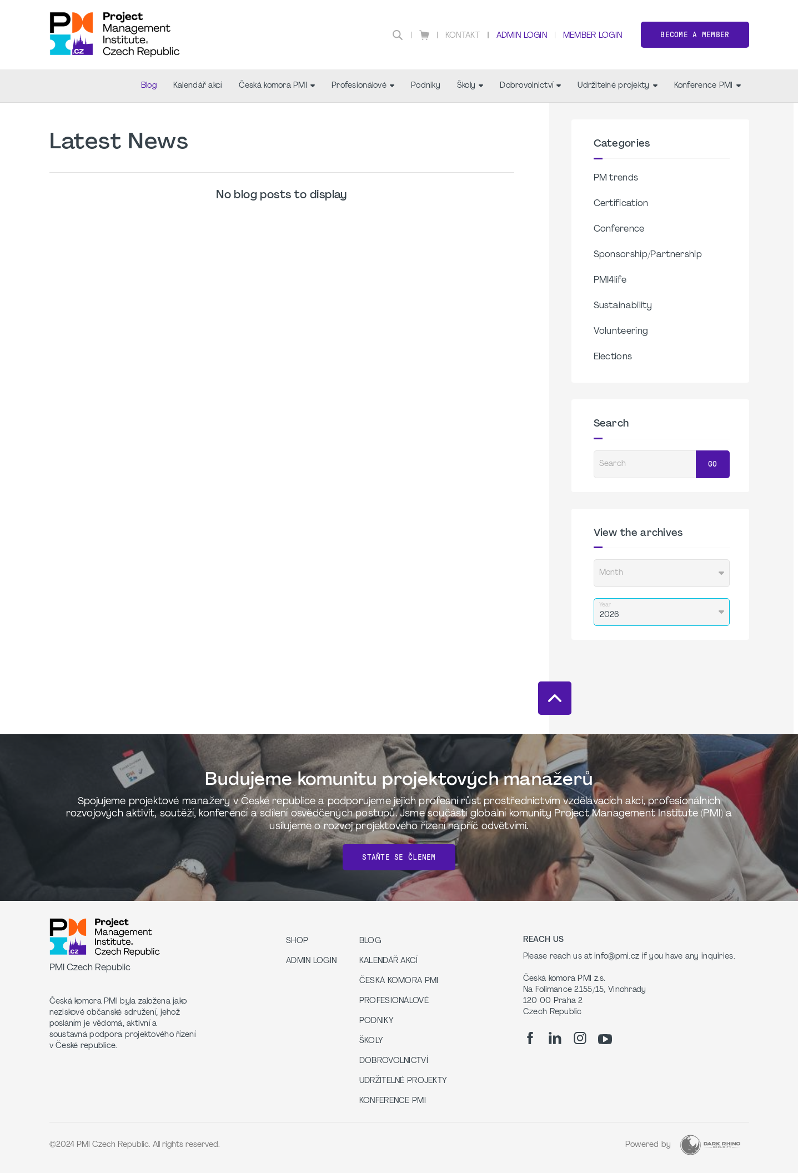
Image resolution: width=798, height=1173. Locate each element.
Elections (613, 357)
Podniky (425, 86)
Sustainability (623, 306)
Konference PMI (707, 86)
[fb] (530, 1038)
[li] (555, 1038)
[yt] (605, 1039)
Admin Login (521, 36)
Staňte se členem (398, 857)
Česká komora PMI (277, 86)
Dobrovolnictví (530, 86)
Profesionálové (363, 86)
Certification (621, 203)
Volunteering (621, 331)
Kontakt (462, 36)
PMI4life (610, 280)
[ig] (580, 1038)
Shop (297, 941)
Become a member (694, 35)
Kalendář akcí (197, 86)
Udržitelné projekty (617, 86)
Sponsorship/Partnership (648, 254)
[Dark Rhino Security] (710, 1145)
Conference (619, 229)
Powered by (648, 1145)
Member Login (592, 36)
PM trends (616, 178)
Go (712, 464)
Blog (149, 86)
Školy (470, 86)
